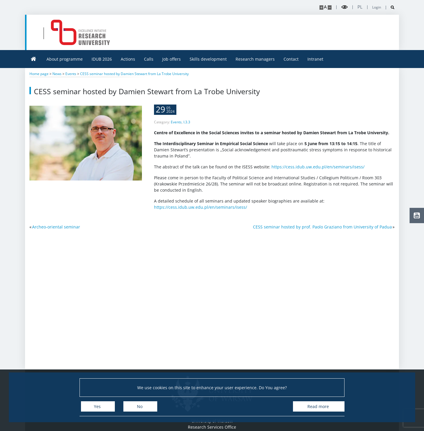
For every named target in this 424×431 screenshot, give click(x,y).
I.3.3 (186, 128)
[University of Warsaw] (71, 32)
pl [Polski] (359, 7)
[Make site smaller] (330, 7)
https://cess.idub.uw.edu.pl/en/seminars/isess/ (318, 173)
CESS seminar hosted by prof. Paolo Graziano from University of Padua (322, 227)
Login (376, 7)
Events (176, 128)
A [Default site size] (325, 7)
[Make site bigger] (321, 7)
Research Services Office (212, 427)
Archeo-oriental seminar (56, 227)
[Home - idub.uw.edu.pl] (149, 32)
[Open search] (390, 7)
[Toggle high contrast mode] (344, 7)
